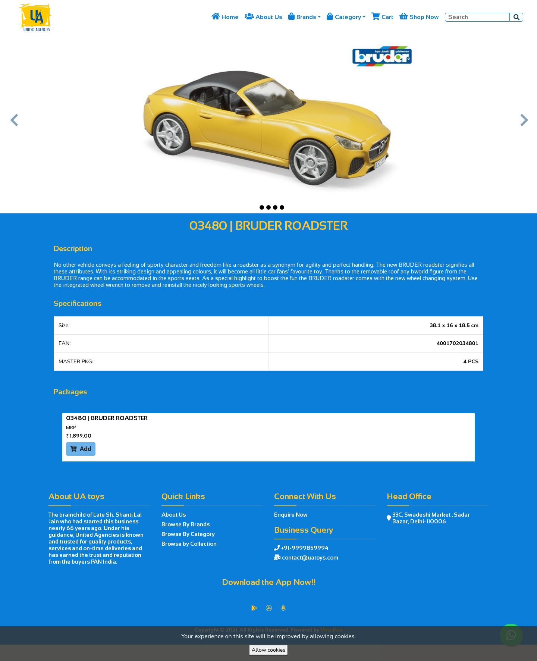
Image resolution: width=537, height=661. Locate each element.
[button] (13, 124)
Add (80, 449)
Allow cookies (268, 650)
